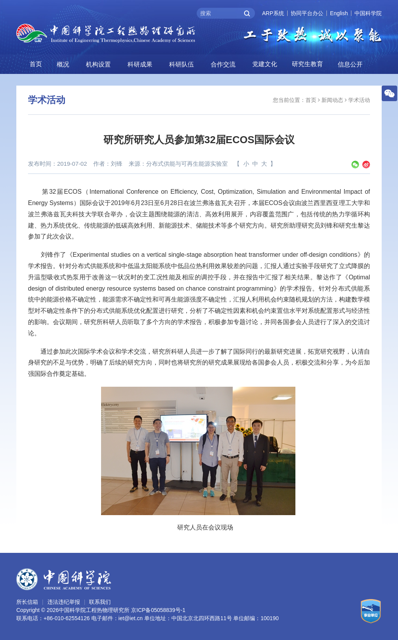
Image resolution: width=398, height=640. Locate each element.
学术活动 (359, 100)
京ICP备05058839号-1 (158, 610)
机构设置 (98, 64)
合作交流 (223, 64)
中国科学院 (368, 13)
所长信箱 (27, 602)
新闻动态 (332, 100)
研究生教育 (307, 64)
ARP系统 (273, 13)
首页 (36, 64)
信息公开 (350, 64)
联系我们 (100, 602)
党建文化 (264, 64)
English (339, 13)
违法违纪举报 (63, 602)
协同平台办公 (307, 13)
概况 (63, 64)
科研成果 (139, 64)
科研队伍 (181, 64)
